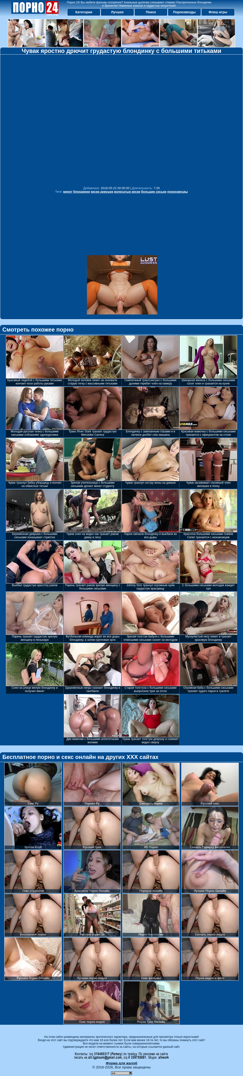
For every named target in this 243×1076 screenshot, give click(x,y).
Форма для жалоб (121, 1063)
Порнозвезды (184, 12)
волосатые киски (127, 191)
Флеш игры (218, 12)
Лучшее (117, 12)
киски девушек (102, 191)
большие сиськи (154, 191)
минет (67, 191)
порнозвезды (177, 191)
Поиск (151, 12)
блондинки (81, 191)
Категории (83, 12)
